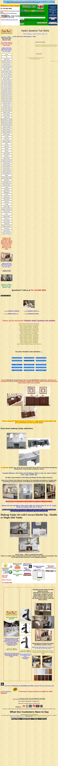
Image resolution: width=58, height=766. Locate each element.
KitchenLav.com (16, 698)
